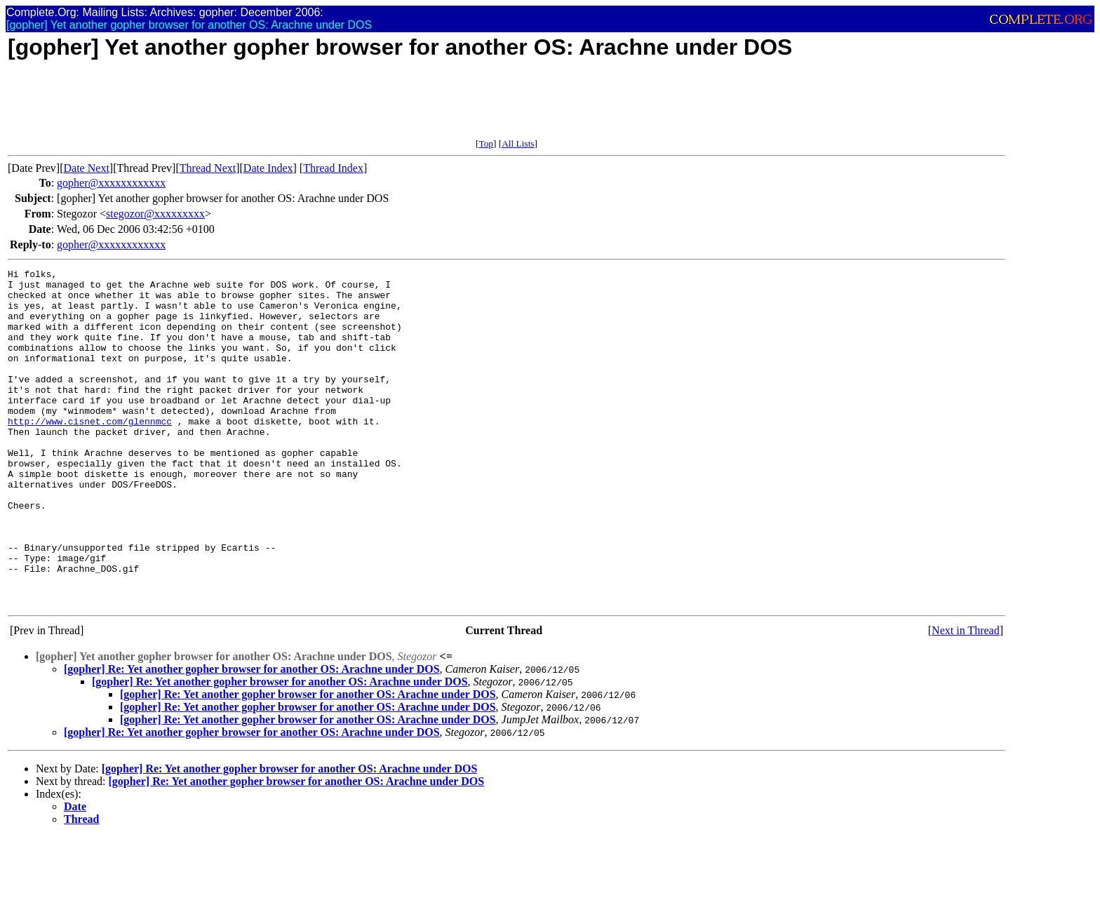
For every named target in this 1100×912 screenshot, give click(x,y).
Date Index (268, 168)
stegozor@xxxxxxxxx (155, 214)
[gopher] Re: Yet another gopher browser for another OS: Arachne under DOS (252, 736)
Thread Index (333, 168)
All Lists (518, 143)
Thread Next (208, 168)
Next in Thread (966, 698)
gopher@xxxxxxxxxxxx (111, 183)
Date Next (86, 168)
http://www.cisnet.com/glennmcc (90, 452)
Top (485, 143)
